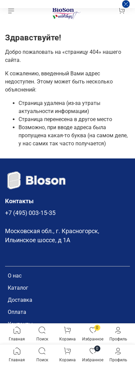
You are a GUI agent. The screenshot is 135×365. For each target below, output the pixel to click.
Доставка (20, 300)
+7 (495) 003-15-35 (30, 213)
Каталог (18, 288)
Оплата (17, 312)
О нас (15, 275)
